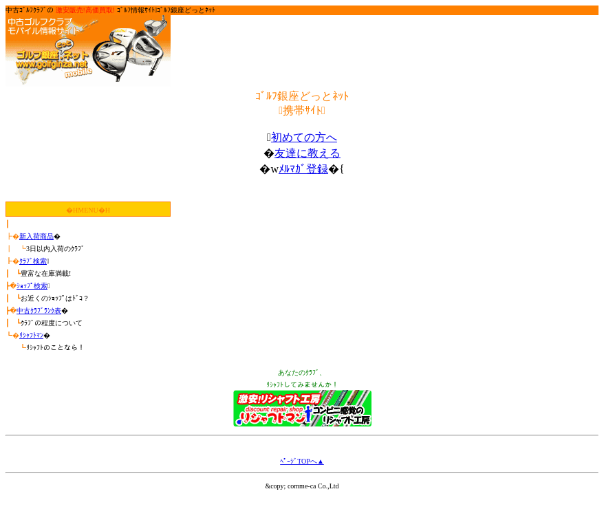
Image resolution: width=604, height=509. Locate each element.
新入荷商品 (36, 236)
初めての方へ (304, 137)
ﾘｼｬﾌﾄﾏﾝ (31, 335)
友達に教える (307, 153)
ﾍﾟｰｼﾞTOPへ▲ (302, 461)
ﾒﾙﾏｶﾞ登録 (303, 169)
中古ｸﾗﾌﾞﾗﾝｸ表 (39, 310)
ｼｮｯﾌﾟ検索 (32, 286)
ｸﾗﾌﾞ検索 (33, 261)
